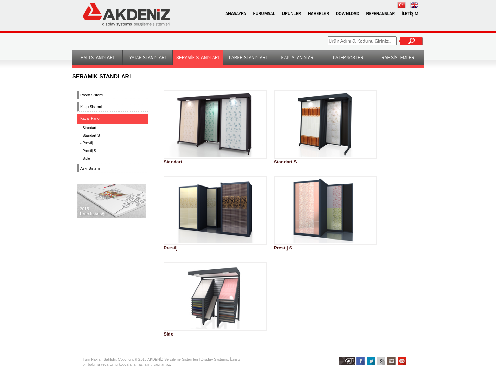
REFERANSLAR (380, 13)
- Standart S (90, 135)
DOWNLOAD (347, 13)
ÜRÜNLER (291, 13)
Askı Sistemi (90, 168)
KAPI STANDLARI (298, 57)
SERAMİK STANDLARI (197, 57)
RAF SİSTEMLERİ (399, 57)
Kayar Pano (90, 118)
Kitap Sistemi (91, 107)
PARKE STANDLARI (248, 57)
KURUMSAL (264, 13)
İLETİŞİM (410, 13)
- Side (85, 158)
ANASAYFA (235, 13)
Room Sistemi (91, 95)
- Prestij (86, 143)
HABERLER (318, 13)
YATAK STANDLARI (147, 57)
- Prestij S (88, 151)
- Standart (88, 128)
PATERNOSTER (348, 57)
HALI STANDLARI (97, 57)
